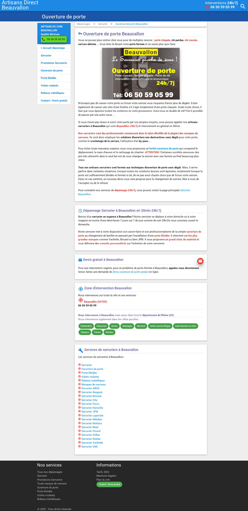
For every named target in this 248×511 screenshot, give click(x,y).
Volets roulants (46, 495)
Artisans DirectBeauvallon (20, 5)
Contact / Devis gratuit (109, 484)
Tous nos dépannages (49, 472)
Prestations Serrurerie (49, 479)
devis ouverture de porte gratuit (130, 271)
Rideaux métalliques (48, 499)
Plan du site (103, 479)
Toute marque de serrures (52, 483)
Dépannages (83, 24)
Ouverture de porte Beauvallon (131, 24)
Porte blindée (44, 491)
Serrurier (102, 24)
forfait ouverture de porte (163, 148)
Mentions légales (106, 475)
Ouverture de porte (47, 487)
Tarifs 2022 (102, 472)
